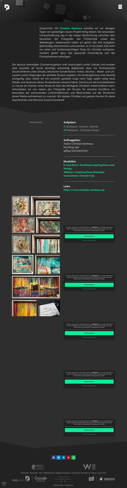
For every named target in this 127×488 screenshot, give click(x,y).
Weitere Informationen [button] (89, 240)
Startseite (25, 473)
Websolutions (49, 473)
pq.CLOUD (102, 473)
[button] (54, 458)
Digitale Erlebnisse (63, 473)
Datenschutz (58, 485)
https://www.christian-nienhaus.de (85, 189)
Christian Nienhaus (71, 28)
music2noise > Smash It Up (80, 175)
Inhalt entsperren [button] (89, 236)
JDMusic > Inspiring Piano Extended (85, 172)
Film (40, 473)
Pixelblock (85, 473)
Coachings (76, 473)
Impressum (69, 485)
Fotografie (34, 473)
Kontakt (94, 473)
